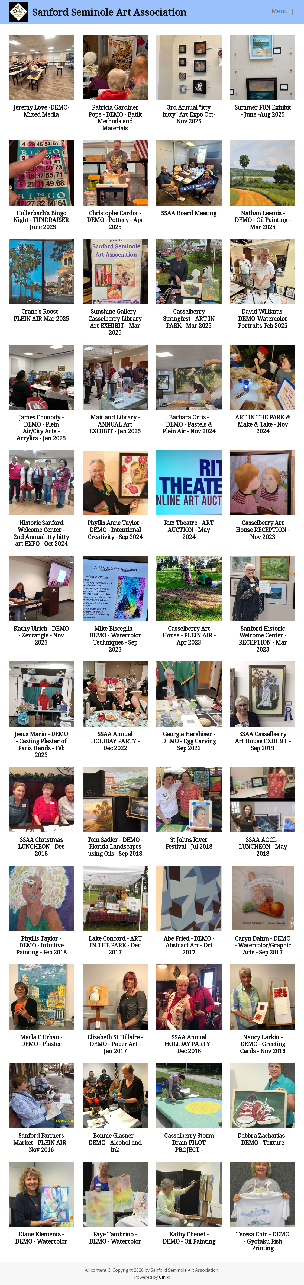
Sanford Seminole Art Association (109, 11)
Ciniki (164, 1277)
